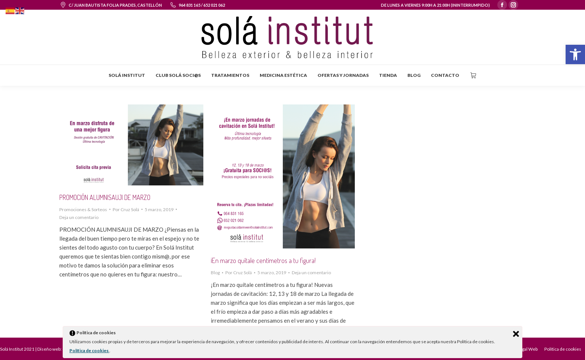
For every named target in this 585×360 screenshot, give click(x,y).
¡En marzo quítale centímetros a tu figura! (263, 260)
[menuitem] (127, 75)
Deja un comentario (78, 217)
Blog (215, 272)
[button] (575, 54)
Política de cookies (89, 350)
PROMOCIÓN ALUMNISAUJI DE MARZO (104, 197)
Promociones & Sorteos (83, 209)
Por (126, 209)
